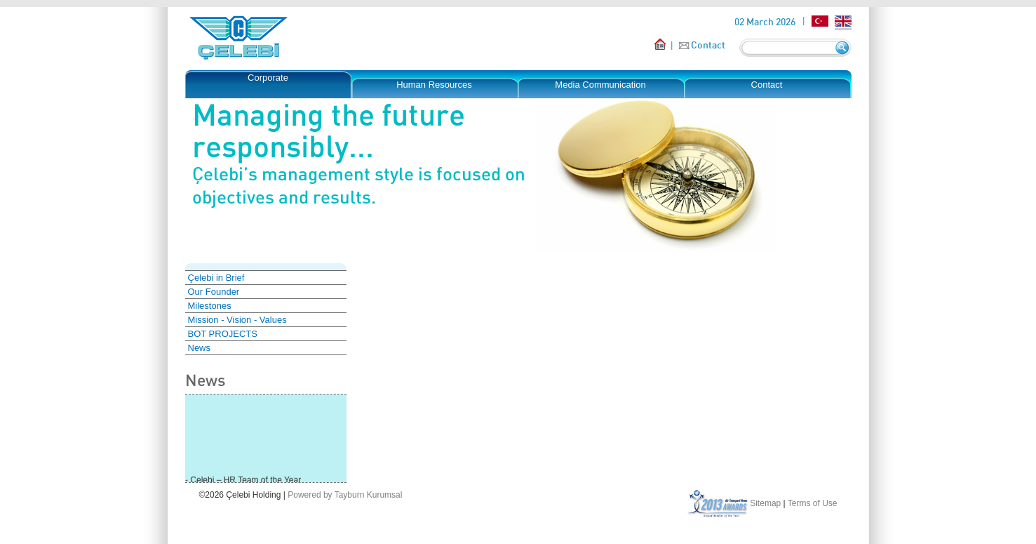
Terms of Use (812, 503)
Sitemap (765, 503)
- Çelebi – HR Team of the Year (243, 481)
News (199, 348)
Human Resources (434, 84)
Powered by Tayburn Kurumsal (345, 495)
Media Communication (600, 84)
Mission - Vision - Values (237, 319)
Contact (708, 45)
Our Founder (214, 291)
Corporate (268, 77)
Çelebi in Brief (216, 277)
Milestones (209, 305)
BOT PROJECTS (222, 334)
